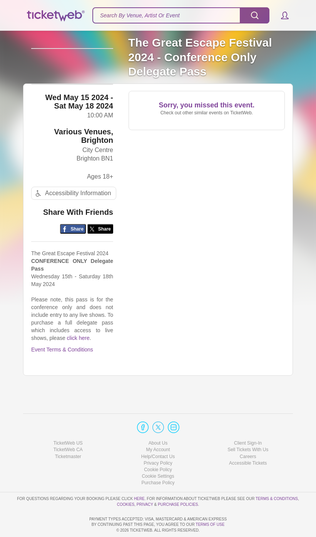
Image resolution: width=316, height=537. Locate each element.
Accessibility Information (72, 212)
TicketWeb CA (68, 427)
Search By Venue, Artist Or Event (140, 15)
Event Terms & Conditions (62, 368)
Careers (248, 434)
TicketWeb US (68, 421)
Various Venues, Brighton (83, 154)
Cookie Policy (158, 447)
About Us (158, 421)
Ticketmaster (68, 434)
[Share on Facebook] (73, 248)
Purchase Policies (178, 482)
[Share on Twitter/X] (100, 248)
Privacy (145, 482)
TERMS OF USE (210, 524)
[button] (281, 15)
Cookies (126, 482)
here (139, 477)
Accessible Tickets (248, 441)
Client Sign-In (248, 421)
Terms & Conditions (277, 477)
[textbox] (180, 15)
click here (78, 357)
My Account (158, 427)
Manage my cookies (158, 454)
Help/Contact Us (158, 434)
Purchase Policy (157, 460)
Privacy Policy (158, 441)
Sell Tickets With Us (247, 427)
